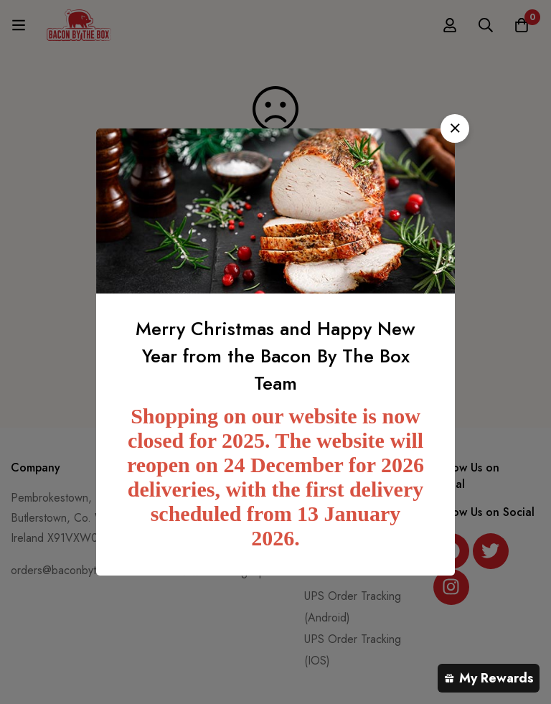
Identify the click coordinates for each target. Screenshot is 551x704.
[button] (455, 128)
